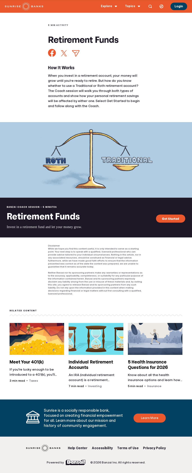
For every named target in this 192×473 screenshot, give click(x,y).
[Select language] (161, 6)
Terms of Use (128, 448)
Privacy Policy (154, 448)
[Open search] (150, 6)
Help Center (77, 448)
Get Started (170, 218)
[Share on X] (63, 53)
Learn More (149, 418)
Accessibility (102, 448)
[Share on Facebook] (52, 53)
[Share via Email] (76, 53)
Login (179, 6)
